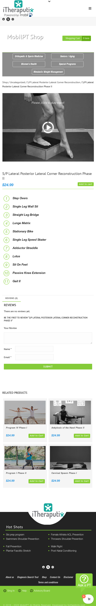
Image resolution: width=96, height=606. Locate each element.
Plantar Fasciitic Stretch (18, 551)
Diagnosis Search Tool (28, 577)
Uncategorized (17, 82)
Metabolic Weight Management (48, 71)
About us (10, 577)
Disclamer (68, 577)
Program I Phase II (16, 473)
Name (7, 349)
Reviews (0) (11, 298)
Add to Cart (36, 436)
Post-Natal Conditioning (63, 551)
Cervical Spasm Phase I (64, 473)
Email (7, 357)
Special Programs (67, 64)
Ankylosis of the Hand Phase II (67, 428)
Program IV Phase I (16, 428)
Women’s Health (29, 64)
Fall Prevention (13, 547)
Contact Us (55, 577)
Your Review (10, 328)
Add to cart (85, 184)
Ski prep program (15, 535)
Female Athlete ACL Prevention (67, 535)
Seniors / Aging (67, 56)
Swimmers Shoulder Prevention (22, 539)
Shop (5, 82)
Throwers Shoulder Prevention (67, 539)
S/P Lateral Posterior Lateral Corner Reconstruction (53, 82)
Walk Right (56, 547)
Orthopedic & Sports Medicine (29, 56)
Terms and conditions (48, 582)
